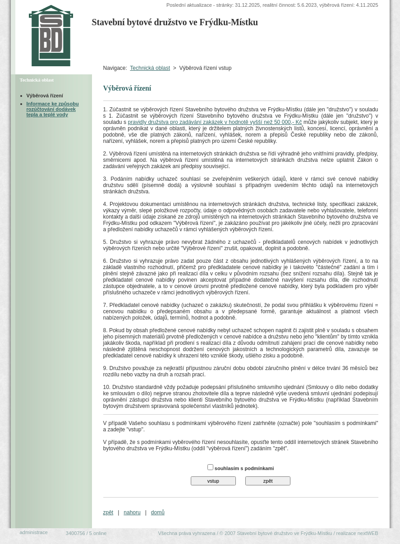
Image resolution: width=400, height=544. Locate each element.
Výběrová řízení (45, 95)
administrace (34, 532)
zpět (108, 512)
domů (158, 512)
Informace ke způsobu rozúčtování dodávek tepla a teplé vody (53, 109)
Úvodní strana (113, 45)
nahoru (132, 512)
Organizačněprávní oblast (270, 45)
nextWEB (368, 533)
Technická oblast (150, 68)
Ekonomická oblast (344, 45)
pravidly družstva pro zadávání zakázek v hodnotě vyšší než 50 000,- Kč (215, 122)
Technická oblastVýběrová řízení (198, 45)
